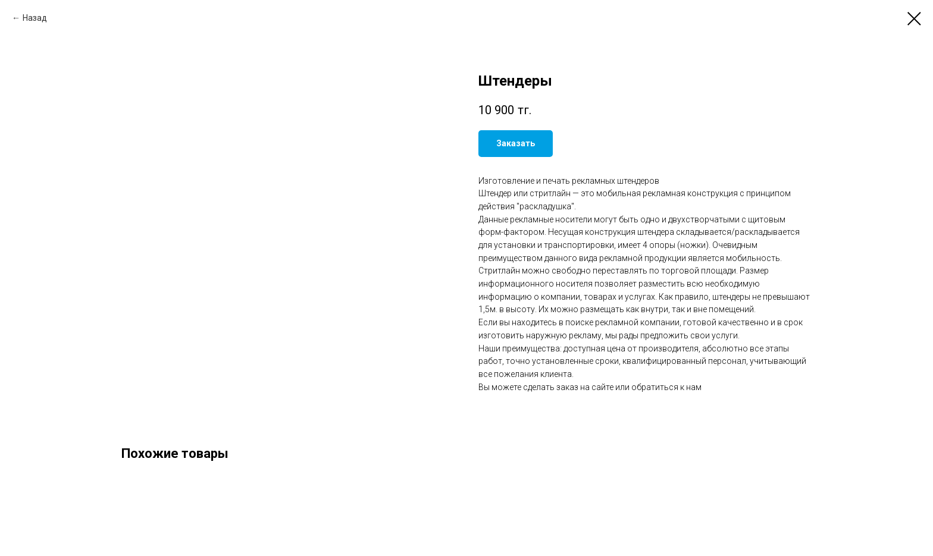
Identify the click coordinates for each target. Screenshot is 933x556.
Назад (35, 18)
